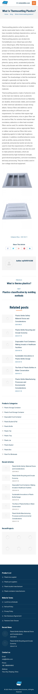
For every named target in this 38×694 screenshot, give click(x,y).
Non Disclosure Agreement (12, 616)
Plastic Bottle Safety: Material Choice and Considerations (22, 318)
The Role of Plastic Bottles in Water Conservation (25, 369)
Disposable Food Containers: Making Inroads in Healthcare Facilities (25, 344)
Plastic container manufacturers (14, 591)
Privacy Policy (8, 611)
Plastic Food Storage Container (14, 412)
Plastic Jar (7, 440)
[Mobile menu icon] (34, 3)
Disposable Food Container (12, 417)
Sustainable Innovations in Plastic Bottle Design (24, 357)
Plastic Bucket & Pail (10, 421)
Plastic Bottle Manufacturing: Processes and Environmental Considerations (25, 383)
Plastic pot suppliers (10, 582)
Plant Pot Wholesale (10, 454)
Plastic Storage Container (12, 407)
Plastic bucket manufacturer (13, 586)
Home (6, 14)
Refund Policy (8, 606)
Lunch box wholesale (11, 602)
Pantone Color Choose (11, 620)
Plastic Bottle (8, 426)
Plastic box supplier (10, 577)
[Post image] (7, 319)
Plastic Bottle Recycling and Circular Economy (25, 331)
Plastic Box (7, 449)
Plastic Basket (8, 445)
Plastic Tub (7, 431)
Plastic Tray (8, 435)
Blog (11, 14)
